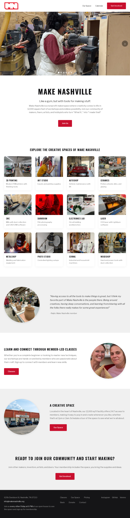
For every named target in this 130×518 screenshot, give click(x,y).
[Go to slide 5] (69, 72)
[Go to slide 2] (61, 72)
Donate (72, 502)
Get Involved (116, 6)
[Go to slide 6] (71, 72)
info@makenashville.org (14, 501)
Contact (82, 502)
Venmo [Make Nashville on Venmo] (123, 497)
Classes (11, 371)
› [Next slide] (125, 43)
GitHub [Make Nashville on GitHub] (115, 497)
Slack (62, 502)
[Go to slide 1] (58, 72)
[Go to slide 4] (66, 72)
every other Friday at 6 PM (21, 506)
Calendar (99, 6)
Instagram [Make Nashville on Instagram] (105, 497)
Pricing (87, 497)
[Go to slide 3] (63, 72)
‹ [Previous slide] (5, 43)
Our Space (86, 6)
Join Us (65, 123)
